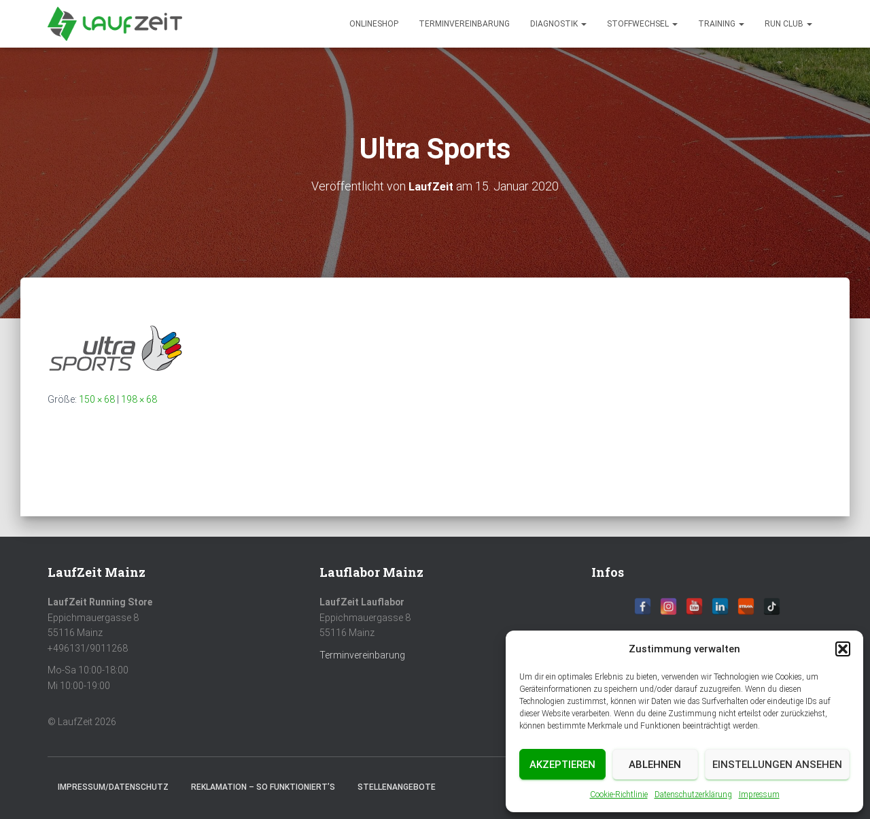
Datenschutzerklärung (693, 794)
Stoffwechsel (642, 24)
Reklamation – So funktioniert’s (263, 787)
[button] (843, 649)
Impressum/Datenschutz (113, 787)
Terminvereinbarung (464, 24)
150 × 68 (97, 399)
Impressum (759, 794)
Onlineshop (373, 24)
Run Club (788, 24)
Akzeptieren (562, 764)
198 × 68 (139, 399)
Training (721, 24)
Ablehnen (655, 764)
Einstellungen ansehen (777, 764)
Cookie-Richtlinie (619, 794)
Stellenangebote (397, 787)
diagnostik (558, 24)
